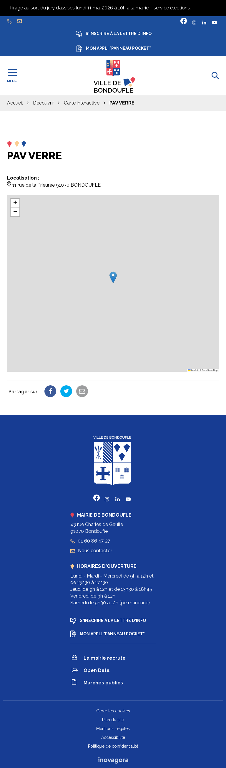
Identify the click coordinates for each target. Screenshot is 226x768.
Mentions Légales (113, 728)
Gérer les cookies (113, 711)
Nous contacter (91, 550)
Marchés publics (97, 683)
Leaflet (193, 370)
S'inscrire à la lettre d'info (114, 34)
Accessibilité (113, 737)
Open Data (90, 671)
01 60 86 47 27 (90, 541)
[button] (113, 277)
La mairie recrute (99, 658)
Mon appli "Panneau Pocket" (114, 48)
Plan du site (113, 719)
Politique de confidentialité (113, 746)
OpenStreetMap (209, 370)
